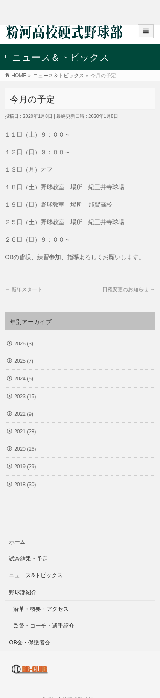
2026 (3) (23, 344)
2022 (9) (23, 414)
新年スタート (23, 289)
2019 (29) (25, 467)
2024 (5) (23, 379)
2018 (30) (25, 485)
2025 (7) (23, 361)
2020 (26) (25, 449)
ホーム (17, 542)
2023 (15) (25, 397)
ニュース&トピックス (36, 575)
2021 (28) (25, 432)
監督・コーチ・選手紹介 (43, 625)
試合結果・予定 (28, 558)
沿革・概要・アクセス (41, 609)
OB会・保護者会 (29, 642)
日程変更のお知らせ (128, 289)
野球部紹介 (23, 592)
